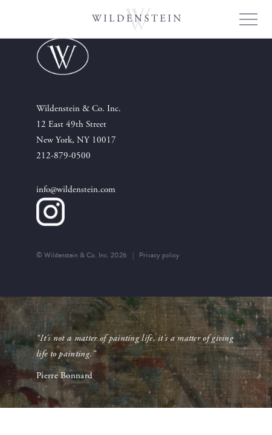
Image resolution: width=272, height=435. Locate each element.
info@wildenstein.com (75, 189)
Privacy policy (159, 255)
